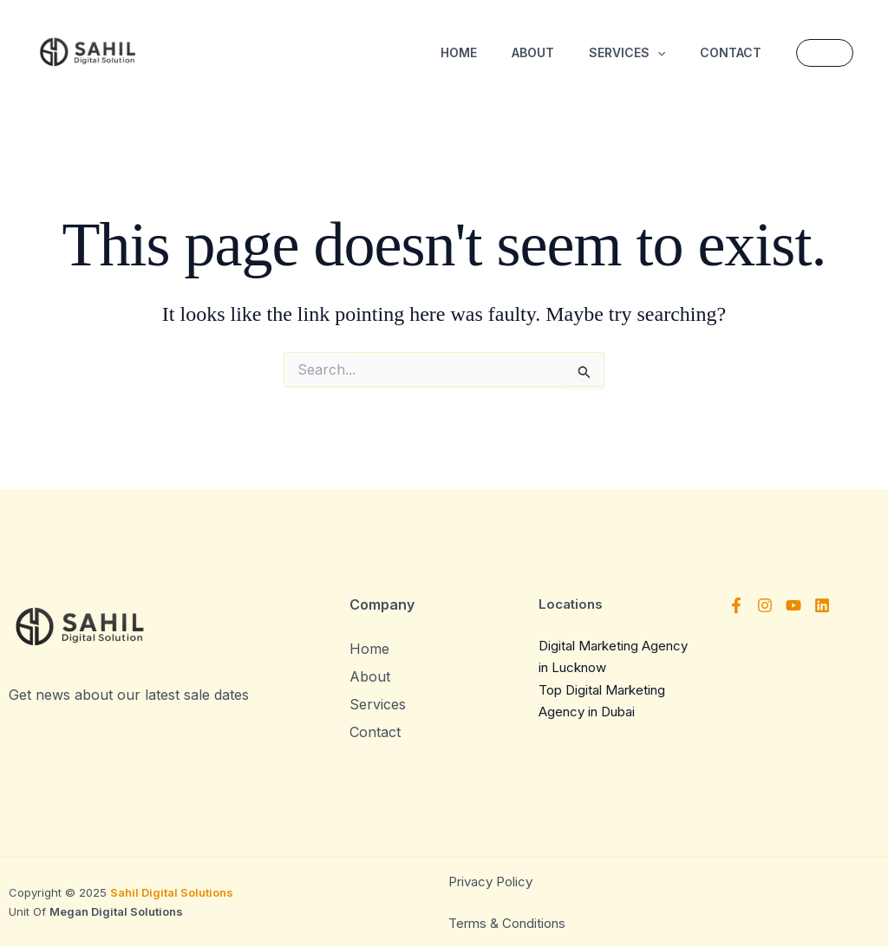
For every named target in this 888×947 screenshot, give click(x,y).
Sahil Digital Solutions (171, 892)
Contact (730, 52)
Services (627, 53)
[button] (657, 53)
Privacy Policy (492, 881)
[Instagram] (765, 605)
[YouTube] (793, 605)
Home (459, 52)
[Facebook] (736, 605)
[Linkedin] (822, 605)
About (533, 52)
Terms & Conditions (506, 923)
